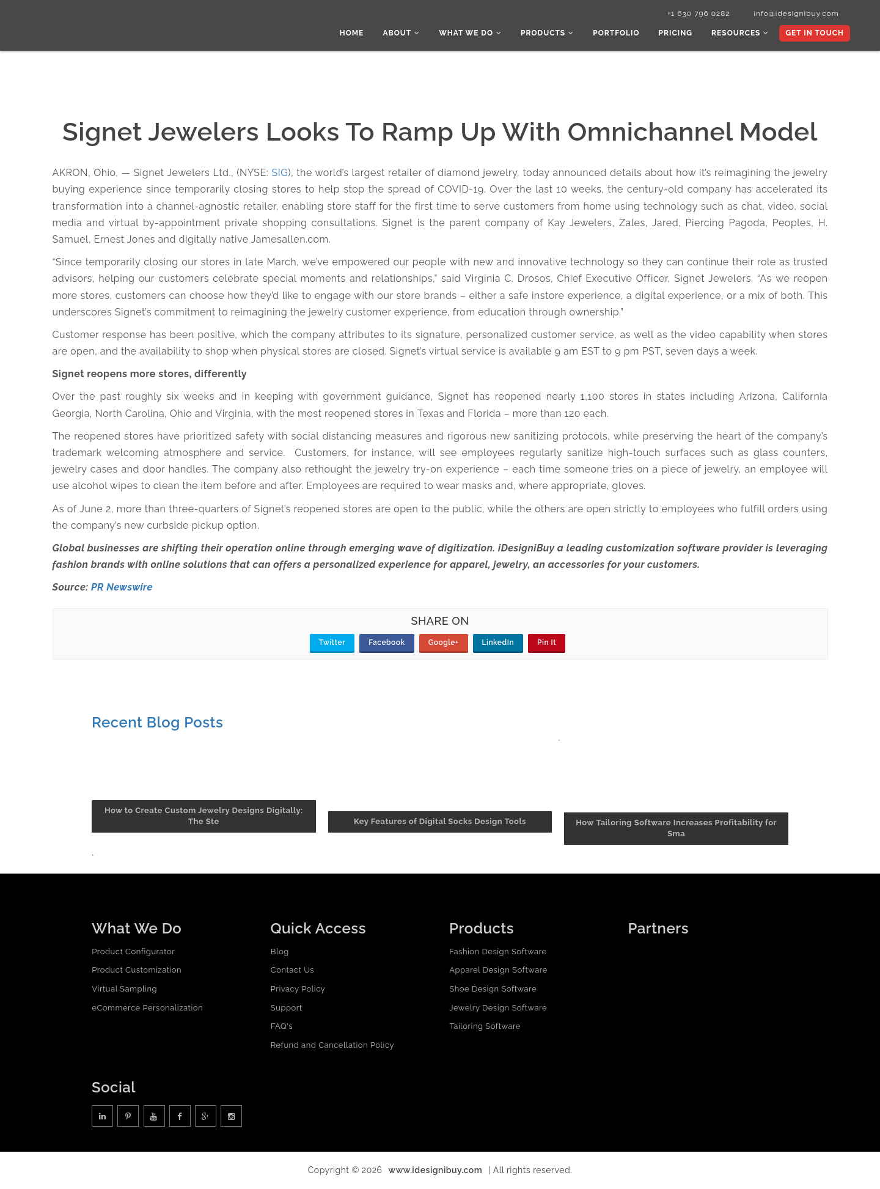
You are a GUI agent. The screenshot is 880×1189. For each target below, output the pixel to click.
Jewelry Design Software (498, 1008)
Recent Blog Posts (157, 723)
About (405, 33)
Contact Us (292, 971)
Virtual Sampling (124, 989)
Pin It (546, 643)
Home (356, 33)
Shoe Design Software (493, 989)
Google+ (443, 643)
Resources (740, 33)
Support (286, 1008)
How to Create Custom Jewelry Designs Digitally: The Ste (204, 816)
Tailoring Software (485, 1026)
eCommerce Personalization (147, 1008)
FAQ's (282, 1026)
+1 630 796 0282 (695, 14)
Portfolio (618, 33)
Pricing (677, 33)
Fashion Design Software (497, 952)
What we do (473, 33)
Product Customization (137, 971)
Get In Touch (814, 33)
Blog (280, 952)
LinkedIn (498, 643)
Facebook (387, 643)
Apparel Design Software (498, 971)
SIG (280, 173)
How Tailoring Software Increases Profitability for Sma (676, 829)
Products (549, 33)
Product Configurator (133, 952)
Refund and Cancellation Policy (332, 1045)
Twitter (332, 643)
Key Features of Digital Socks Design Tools (440, 822)
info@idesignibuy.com (794, 14)
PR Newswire (122, 588)
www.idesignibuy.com (436, 1171)
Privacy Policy (298, 989)
